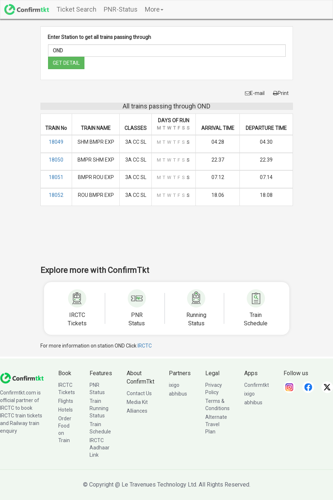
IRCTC (145, 346)
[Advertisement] (172, 240)
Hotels (65, 410)
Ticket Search (76, 9)
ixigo (174, 385)
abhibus (178, 394)
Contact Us (139, 393)
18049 (56, 142)
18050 (56, 160)
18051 (56, 177)
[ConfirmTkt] (22, 378)
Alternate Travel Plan (216, 424)
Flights (65, 401)
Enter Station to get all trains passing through (99, 37)
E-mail (255, 93)
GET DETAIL (66, 63)
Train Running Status (99, 408)
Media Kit (137, 402)
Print (281, 93)
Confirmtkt (256, 385)
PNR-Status (121, 9)
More (154, 9)
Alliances (137, 411)
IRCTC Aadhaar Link (100, 447)
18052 (56, 195)
